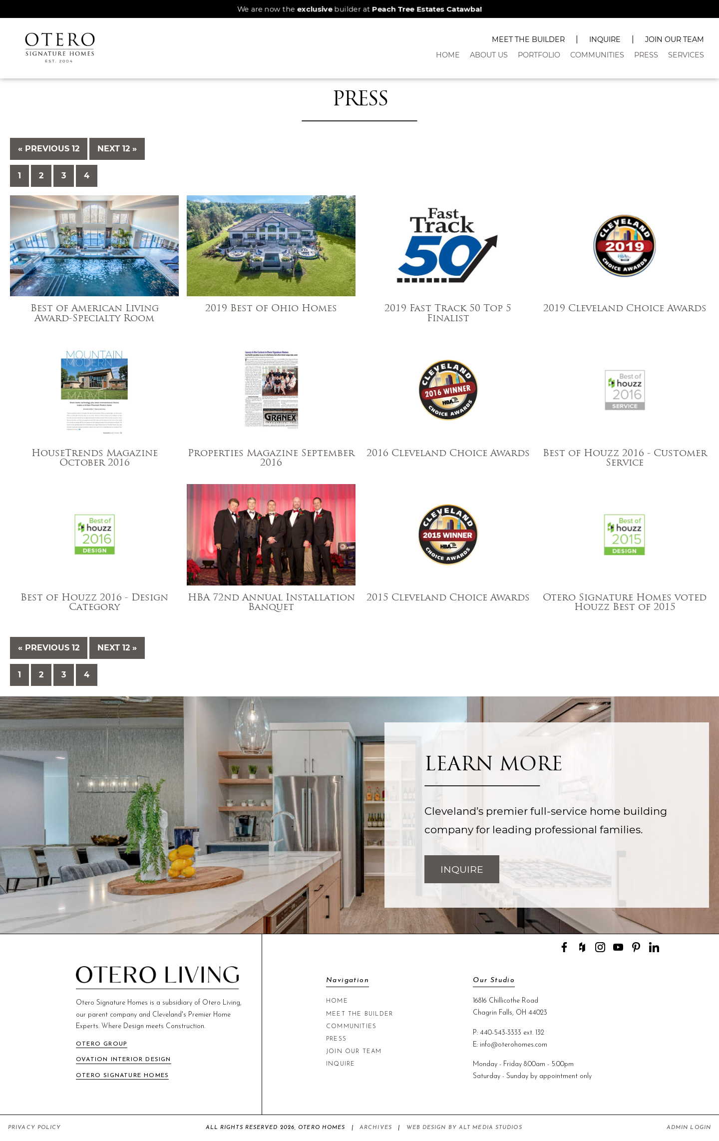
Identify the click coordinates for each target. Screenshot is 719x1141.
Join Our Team (674, 39)
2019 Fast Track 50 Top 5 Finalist (447, 313)
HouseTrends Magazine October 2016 (94, 458)
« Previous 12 (48, 148)
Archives (376, 1128)
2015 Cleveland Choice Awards (448, 598)
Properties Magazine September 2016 (271, 458)
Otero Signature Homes (122, 1076)
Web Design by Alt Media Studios (464, 1128)
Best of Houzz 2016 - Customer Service (625, 458)
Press (646, 54)
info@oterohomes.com (513, 1045)
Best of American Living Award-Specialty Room (94, 313)
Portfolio (539, 54)
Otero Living (221, 1003)
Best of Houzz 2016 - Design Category (94, 602)
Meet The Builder (528, 39)
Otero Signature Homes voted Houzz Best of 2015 (625, 602)
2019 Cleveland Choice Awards (625, 309)
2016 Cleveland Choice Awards (448, 454)
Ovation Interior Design (123, 1060)
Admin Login (689, 1128)
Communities (597, 54)
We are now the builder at (359, 8)
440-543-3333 (500, 1033)
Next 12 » (117, 148)
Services (686, 54)
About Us (489, 54)
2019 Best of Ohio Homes (271, 309)
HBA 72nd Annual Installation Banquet (271, 602)
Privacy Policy (34, 1128)
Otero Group (101, 1044)
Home (448, 54)
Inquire (605, 39)
